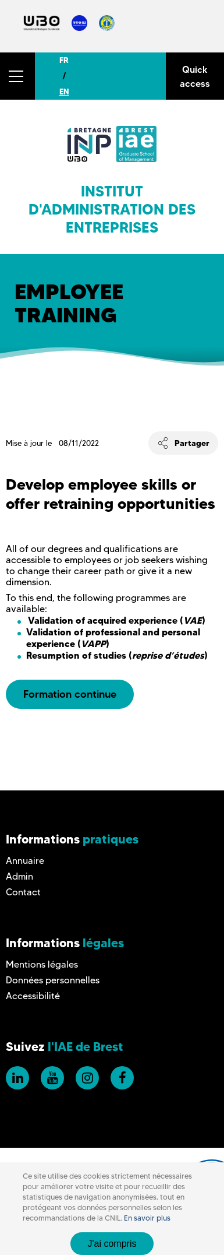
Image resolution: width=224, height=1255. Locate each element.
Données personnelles (52, 980)
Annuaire (25, 860)
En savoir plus (147, 1218)
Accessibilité (33, 995)
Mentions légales (42, 964)
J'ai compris (112, 1244)
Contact (23, 892)
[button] (17, 76)
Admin (19, 876)
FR (64, 60)
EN (64, 91)
